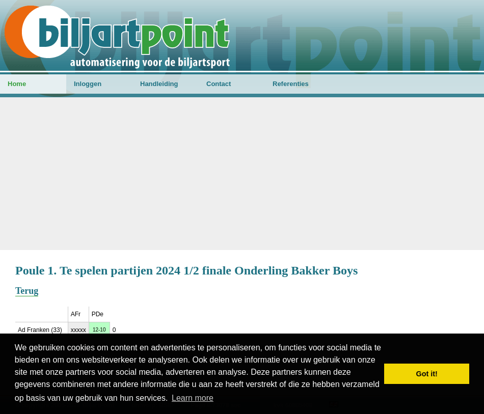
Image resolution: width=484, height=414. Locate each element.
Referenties (291, 84)
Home (17, 84)
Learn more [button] (192, 398)
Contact (218, 84)
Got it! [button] (427, 374)
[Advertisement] (242, 173)
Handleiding (159, 84)
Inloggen (87, 84)
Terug (26, 291)
